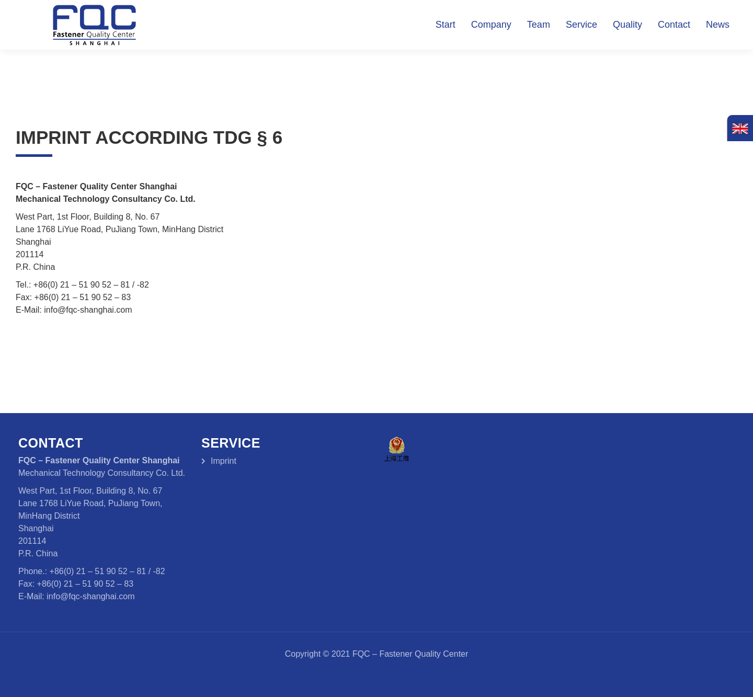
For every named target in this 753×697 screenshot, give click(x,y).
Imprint (223, 460)
